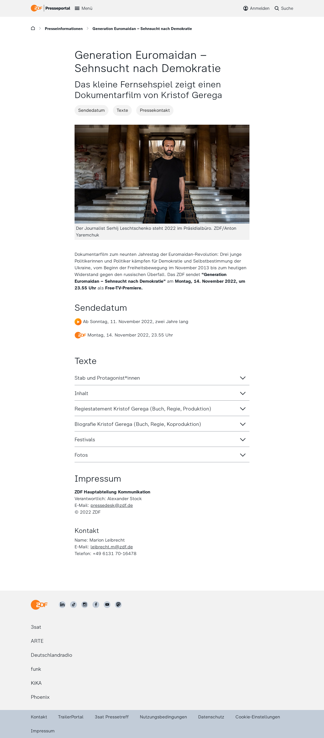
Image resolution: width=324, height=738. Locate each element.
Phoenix (40, 697)
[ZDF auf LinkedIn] (62, 604)
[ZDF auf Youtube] (107, 604)
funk (36, 669)
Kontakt (39, 717)
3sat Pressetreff (112, 717)
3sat (36, 627)
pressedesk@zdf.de (112, 505)
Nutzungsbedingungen (163, 717)
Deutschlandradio (51, 655)
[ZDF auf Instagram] (84, 604)
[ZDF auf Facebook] (95, 604)
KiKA (36, 683)
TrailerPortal (71, 717)
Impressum (43, 731)
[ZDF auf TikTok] (73, 604)
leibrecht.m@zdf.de (112, 546)
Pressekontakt (155, 110)
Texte (122, 110)
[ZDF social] (118, 604)
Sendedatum (91, 110)
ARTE (37, 641)
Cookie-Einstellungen (257, 717)
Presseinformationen (64, 28)
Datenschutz (211, 717)
